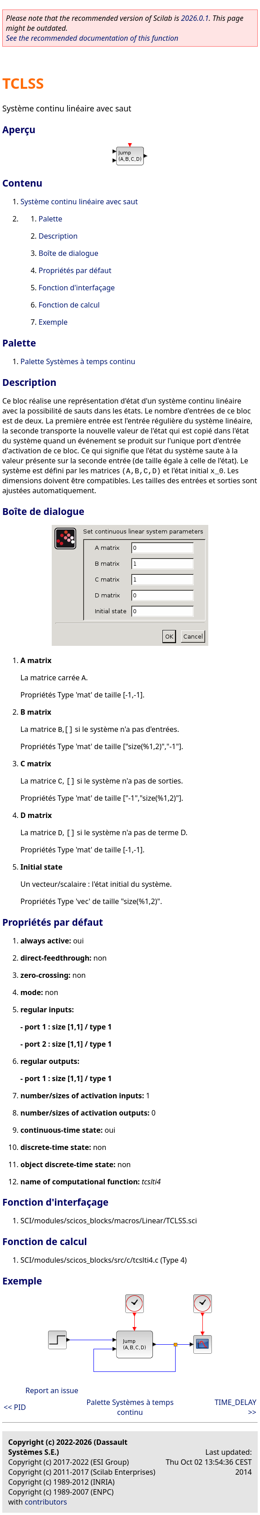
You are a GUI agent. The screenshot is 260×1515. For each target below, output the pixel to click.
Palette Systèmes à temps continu (77, 361)
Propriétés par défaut (75, 270)
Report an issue (51, 1390)
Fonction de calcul (69, 305)
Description (58, 236)
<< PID (15, 1407)
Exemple (53, 322)
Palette (50, 219)
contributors (46, 1502)
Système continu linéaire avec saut (79, 202)
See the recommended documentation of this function (92, 38)
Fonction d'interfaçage (77, 288)
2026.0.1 (195, 18)
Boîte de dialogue (68, 253)
